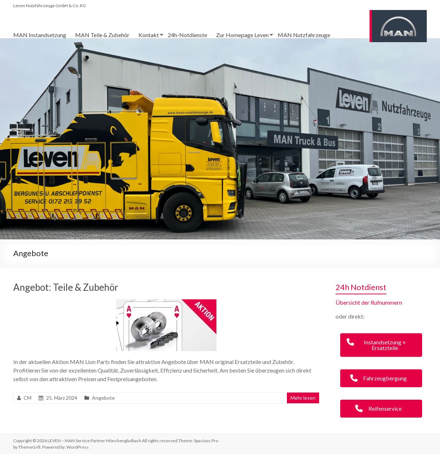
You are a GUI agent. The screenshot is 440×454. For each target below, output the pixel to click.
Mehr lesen (303, 398)
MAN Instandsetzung (39, 34)
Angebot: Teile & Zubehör (65, 287)
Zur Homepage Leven (242, 34)
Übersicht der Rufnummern (369, 302)
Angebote (103, 398)
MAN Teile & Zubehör (102, 34)
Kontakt (148, 34)
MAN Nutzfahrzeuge (304, 34)
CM (27, 398)
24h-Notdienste (187, 34)
